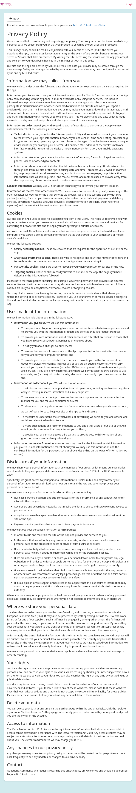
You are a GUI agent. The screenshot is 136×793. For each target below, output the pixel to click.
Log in (129, 4)
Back (14, 18)
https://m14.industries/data (89, 25)
